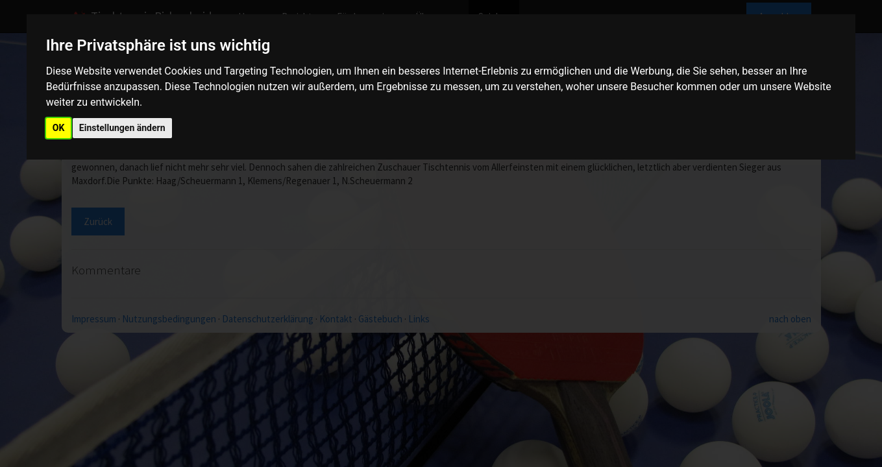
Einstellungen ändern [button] (122, 128)
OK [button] (59, 128)
